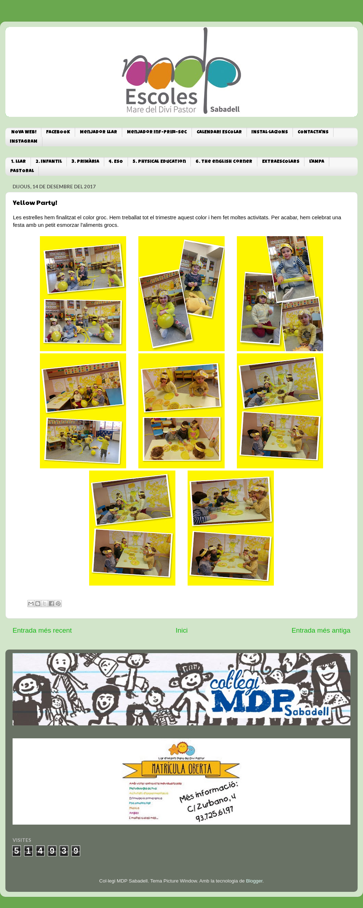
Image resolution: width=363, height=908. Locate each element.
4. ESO (116, 162)
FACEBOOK (58, 132)
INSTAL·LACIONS (270, 132)
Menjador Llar (98, 132)
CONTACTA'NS (313, 132)
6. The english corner (224, 162)
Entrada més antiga (320, 630)
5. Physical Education (159, 162)
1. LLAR (18, 162)
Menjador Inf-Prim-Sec (157, 132)
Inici (182, 630)
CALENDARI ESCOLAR (219, 132)
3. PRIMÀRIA (85, 162)
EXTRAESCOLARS (280, 162)
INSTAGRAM (23, 141)
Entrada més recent (42, 630)
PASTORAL (22, 171)
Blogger (254, 881)
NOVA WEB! (23, 132)
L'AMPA (316, 162)
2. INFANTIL (49, 162)
